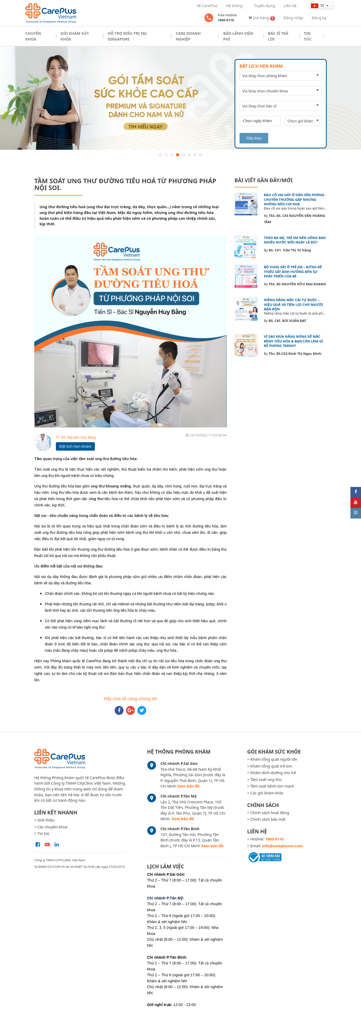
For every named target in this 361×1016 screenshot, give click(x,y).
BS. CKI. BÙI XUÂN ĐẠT (287, 320)
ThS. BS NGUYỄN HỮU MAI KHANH (297, 284)
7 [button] (195, 154)
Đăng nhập (293, 17)
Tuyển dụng (264, 5)
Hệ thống (234, 5)
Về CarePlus (207, 5)
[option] (180, 98)
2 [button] (166, 154)
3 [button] (171, 154)
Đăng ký (319, 17)
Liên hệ (290, 5)
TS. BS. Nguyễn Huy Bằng (76, 437)
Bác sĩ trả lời (278, 36)
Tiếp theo (254, 138)
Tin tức (308, 36)
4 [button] (177, 154)
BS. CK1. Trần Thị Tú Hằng (290, 250)
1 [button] (160, 154)
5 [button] (183, 154)
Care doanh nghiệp (188, 36)
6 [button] (189, 154)
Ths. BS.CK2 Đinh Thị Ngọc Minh (295, 353)
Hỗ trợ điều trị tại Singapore (127, 36)
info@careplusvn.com (282, 845)
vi (318, 5)
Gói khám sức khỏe (75, 36)
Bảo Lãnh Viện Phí (238, 36)
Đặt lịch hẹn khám (75, 446)
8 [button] (200, 154)
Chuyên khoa (33, 36)
